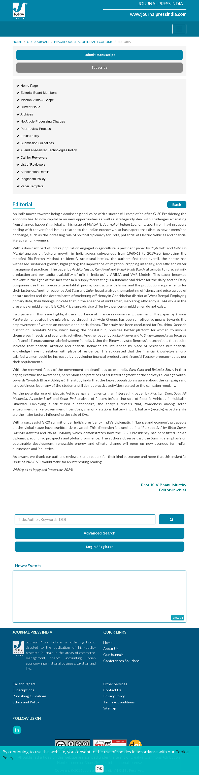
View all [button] (178, 617)
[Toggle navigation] (179, 29)
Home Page (27, 85)
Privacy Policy (114, 696)
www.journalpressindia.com (158, 14)
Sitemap (109, 708)
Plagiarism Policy (31, 179)
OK (99, 768)
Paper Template (29, 186)
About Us (110, 648)
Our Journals (38, 42)
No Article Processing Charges (40, 121)
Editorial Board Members (36, 93)
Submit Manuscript (99, 55)
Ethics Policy (27, 136)
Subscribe (100, 67)
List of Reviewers (31, 164)
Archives (24, 114)
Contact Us (112, 690)
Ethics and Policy (26, 702)
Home (17, 42)
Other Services (115, 684)
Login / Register (99, 546)
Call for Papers (24, 684)
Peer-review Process (33, 129)
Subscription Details (33, 172)
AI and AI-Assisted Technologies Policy (46, 150)
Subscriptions (23, 690)
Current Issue (28, 107)
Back (176, 204)
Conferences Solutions (121, 661)
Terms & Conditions (119, 702)
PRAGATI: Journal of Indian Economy (83, 42)
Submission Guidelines (35, 143)
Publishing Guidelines (30, 696)
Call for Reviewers (31, 157)
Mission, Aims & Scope (35, 100)
